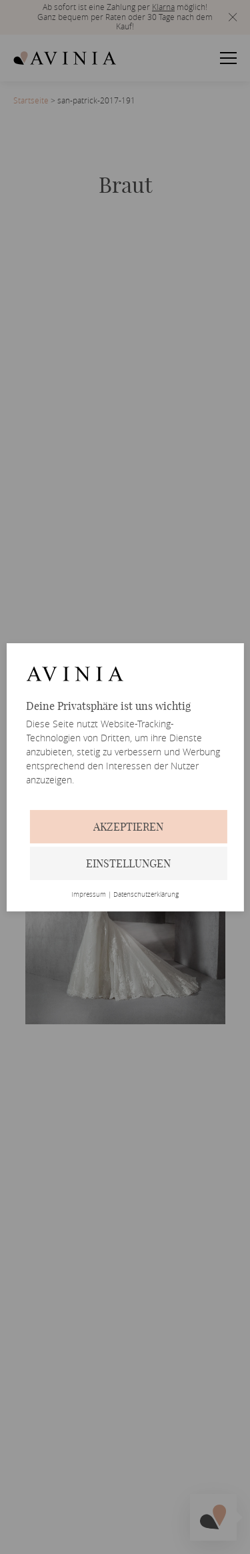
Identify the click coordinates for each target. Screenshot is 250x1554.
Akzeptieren (128, 826)
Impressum (88, 894)
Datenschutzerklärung (146, 894)
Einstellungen (128, 863)
